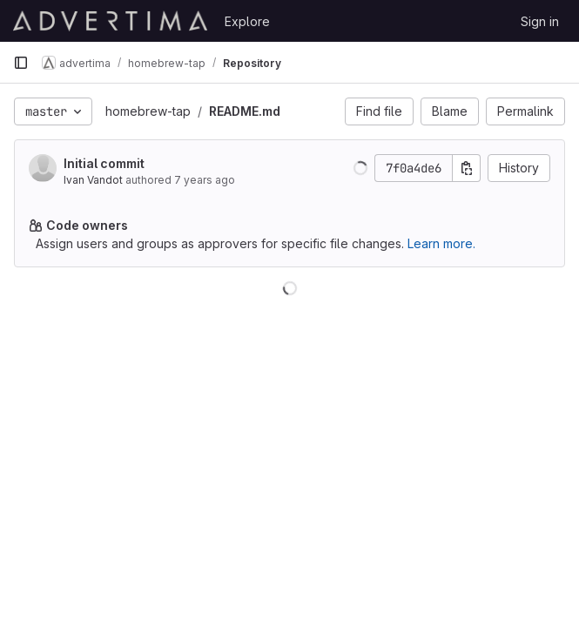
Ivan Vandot (93, 179)
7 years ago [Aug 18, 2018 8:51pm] (204, 179)
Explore (247, 21)
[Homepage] (110, 21)
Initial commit (104, 163)
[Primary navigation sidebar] (21, 63)
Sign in (540, 21)
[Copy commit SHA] (467, 168)
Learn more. (441, 243)
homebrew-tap (148, 111)
